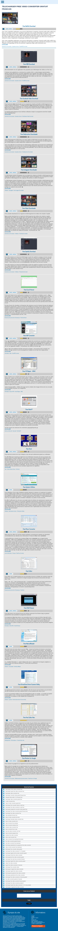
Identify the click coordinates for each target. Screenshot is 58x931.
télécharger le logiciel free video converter (14, 869)
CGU (32, 918)
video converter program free (11, 833)
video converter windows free (11, 825)
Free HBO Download (29, 64)
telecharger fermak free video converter (13, 855)
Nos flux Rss (33, 919)
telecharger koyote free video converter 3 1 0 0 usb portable (18, 885)
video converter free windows (11, 823)
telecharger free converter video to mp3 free (14, 805)
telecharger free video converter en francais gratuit (16, 877)
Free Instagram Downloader (29, 170)
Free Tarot (29, 449)
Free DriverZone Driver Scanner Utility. (29, 684)
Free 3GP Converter (29, 335)
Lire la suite (5, 44)
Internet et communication (7, 46)
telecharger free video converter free (13, 813)
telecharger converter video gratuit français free (15, 795)
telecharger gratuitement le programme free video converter (18, 845)
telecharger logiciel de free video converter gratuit (16, 853)
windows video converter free (11, 827)
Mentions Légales (34, 917)
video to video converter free (11, 821)
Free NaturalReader (28, 644)
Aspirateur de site (15, 46)
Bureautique (17, 317)
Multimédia (7, 353)
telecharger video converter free (12, 793)
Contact (32, 915)
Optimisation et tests (12, 511)
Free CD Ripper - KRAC (29, 371)
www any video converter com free (12, 831)
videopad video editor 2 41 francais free (13, 797)
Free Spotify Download (28, 251)
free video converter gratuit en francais (13, 879)
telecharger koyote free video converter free (14, 791)
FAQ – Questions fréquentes (37, 921)
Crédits (32, 916)
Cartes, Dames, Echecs (11, 469)
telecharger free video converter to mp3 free (14, 807)
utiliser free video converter (11, 863)
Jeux (5, 469)
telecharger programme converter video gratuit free (16, 809)
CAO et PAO (11, 625)
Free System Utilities (29, 487)
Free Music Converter (29, 529)
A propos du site (34, 920)
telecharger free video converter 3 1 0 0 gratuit (15, 851)
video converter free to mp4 (11, 829)
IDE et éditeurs (13, 740)
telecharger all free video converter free (13, 789)
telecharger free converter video (12, 867)
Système (10, 699)
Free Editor (29, 571)
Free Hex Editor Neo (29, 717)
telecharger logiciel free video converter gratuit (15, 861)
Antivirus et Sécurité (8, 431)
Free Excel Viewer (29, 290)
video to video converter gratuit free (13, 803)
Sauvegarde (11, 190)
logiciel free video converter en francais (13, 865)
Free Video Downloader (29, 208)
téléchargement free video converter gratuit (14, 857)
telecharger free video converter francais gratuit (15, 881)
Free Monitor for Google (29, 758)
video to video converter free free (12, 817)
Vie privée (14, 431)
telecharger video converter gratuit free (13, 799)
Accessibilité (11, 666)
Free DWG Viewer (29, 608)
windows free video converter (11, 835)
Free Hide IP (29, 409)
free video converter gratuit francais (13, 841)
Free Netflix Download (29, 26)
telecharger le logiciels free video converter (14, 887)
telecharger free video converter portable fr (14, 883)
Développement (7, 740)
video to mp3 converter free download (13, 847)
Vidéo (10, 353)
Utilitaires (6, 190)
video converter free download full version (14, 839)
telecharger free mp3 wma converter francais (15, 859)
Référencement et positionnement (21, 778)
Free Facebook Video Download (29, 98)
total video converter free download (12, 843)
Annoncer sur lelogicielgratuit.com (38, 922)
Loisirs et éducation (8, 553)
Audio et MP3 (11, 391)
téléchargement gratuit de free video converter (15, 873)
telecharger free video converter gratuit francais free (16, 811)
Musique (14, 553)
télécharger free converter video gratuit (13, 849)
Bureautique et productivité (10, 317)
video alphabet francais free (11, 815)
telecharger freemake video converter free (14, 819)
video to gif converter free (10, 837)
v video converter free (10, 801)
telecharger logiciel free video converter (13, 871)
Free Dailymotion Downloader (29, 134)
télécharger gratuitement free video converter (15, 875)
